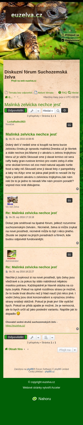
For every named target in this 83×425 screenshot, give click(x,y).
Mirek (10, 204)
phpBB (30, 369)
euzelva (11, 258)
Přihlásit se (70, 35)
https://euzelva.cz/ (15, 325)
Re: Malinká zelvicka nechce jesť (31, 213)
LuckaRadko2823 (16, 122)
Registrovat (70, 40)
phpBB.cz (49, 371)
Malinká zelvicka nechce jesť (32, 104)
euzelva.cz (48, 382)
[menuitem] (18, 92)
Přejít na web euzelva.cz (23, 81)
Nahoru (45, 399)
